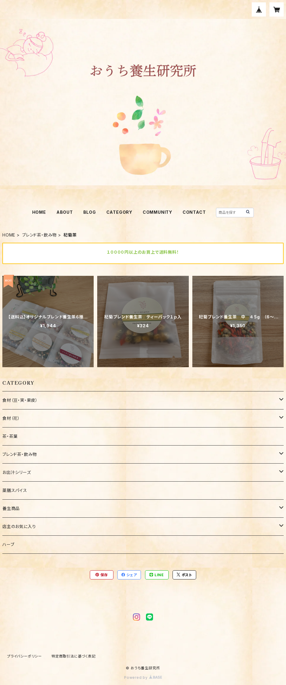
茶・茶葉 (10, 436)
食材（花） (11, 418)
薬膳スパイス (14, 490)
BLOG (89, 212)
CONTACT (194, 212)
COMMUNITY (157, 212)
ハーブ (8, 544)
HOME (39, 212)
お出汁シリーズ (18, 472)
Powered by (143, 677)
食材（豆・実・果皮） (20, 400)
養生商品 (11, 508)
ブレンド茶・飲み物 (39, 234)
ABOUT (64, 212)
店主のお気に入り (19, 526)
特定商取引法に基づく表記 (73, 656)
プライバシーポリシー (24, 656)
